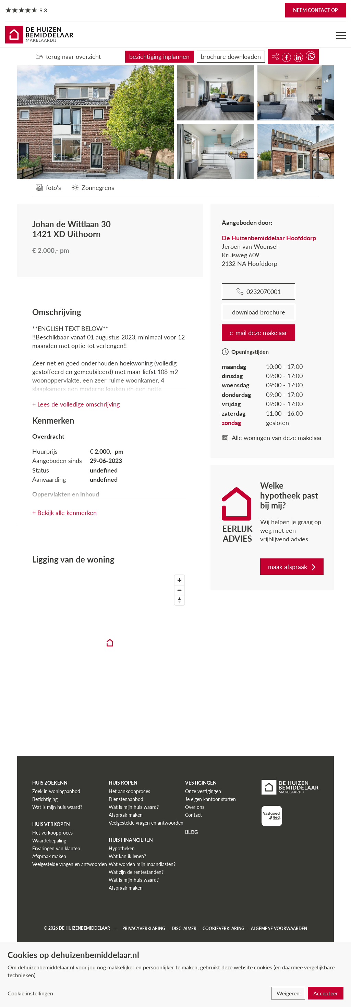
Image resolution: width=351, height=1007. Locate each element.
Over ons (194, 807)
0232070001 (259, 291)
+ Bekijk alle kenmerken (64, 512)
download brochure (258, 312)
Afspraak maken (49, 856)
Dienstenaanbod (126, 799)
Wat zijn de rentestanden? (136, 872)
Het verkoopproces (52, 833)
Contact (193, 815)
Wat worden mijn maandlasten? (142, 864)
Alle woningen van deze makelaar (272, 437)
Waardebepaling (49, 840)
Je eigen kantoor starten (210, 799)
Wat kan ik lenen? (127, 856)
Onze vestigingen (203, 791)
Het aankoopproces (129, 791)
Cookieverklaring (223, 928)
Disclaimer (184, 928)
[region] (110, 649)
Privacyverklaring (143, 928)
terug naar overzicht (68, 56)
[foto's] (48, 187)
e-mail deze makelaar (258, 332)
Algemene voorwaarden (279, 928)
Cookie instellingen (30, 993)
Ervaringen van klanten (56, 848)
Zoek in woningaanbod (56, 791)
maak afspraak (292, 566)
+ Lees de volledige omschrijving (76, 404)
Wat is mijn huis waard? (57, 807)
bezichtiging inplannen (159, 56)
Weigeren (288, 993)
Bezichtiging (45, 799)
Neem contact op (315, 10)
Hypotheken (122, 848)
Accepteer (325, 993)
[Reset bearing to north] (179, 600)
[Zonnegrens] (93, 187)
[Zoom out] (179, 590)
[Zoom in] (179, 580)
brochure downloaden (231, 56)
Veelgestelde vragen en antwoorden (69, 864)
